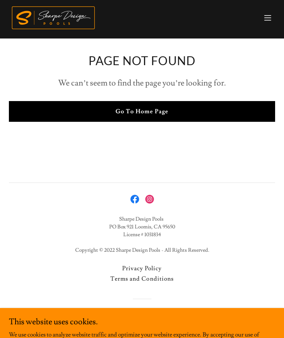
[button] (267, 17)
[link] (53, 18)
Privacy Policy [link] (142, 268)
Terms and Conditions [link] (141, 278)
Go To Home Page (142, 111)
